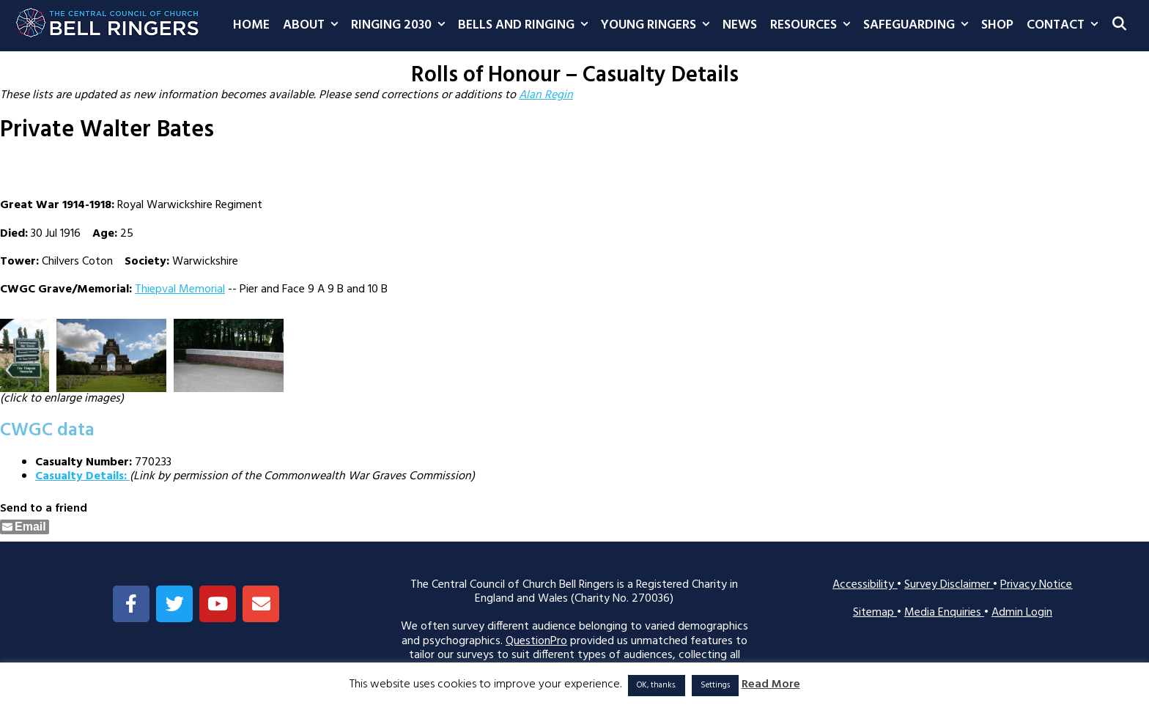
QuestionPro (536, 641)
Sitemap (875, 612)
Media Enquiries (944, 612)
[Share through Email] (24, 527)
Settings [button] (715, 685)
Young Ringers (658, 25)
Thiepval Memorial (180, 289)
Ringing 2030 (401, 25)
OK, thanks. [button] (656, 685)
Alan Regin (546, 95)
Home (251, 25)
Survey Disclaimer (948, 584)
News (740, 25)
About (313, 25)
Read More (771, 685)
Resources (813, 25)
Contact (1065, 25)
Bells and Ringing (526, 25)
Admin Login (1021, 612)
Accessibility (864, 584)
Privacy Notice (1036, 584)
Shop (997, 25)
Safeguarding (919, 25)
